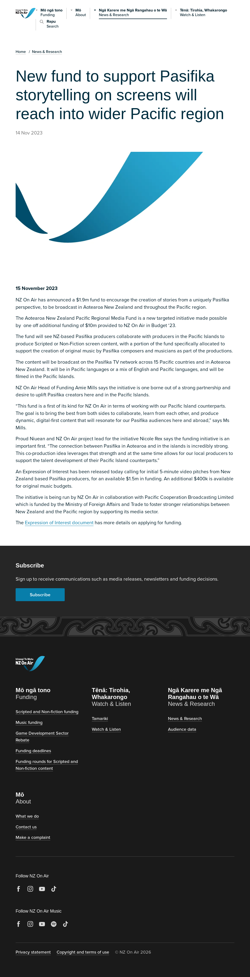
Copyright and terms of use (83, 952)
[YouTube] (42, 889)
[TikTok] (54, 889)
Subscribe (40, 594)
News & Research (47, 51)
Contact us (26, 827)
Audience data (182, 729)
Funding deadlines (33, 751)
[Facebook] (18, 889)
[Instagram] (30, 889)
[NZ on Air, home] (26, 19)
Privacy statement (33, 952)
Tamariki (100, 718)
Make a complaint (33, 837)
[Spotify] (54, 924)
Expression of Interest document (59, 522)
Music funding (29, 722)
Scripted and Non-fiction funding (47, 712)
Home (21, 51)
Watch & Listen (106, 729)
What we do (27, 816)
